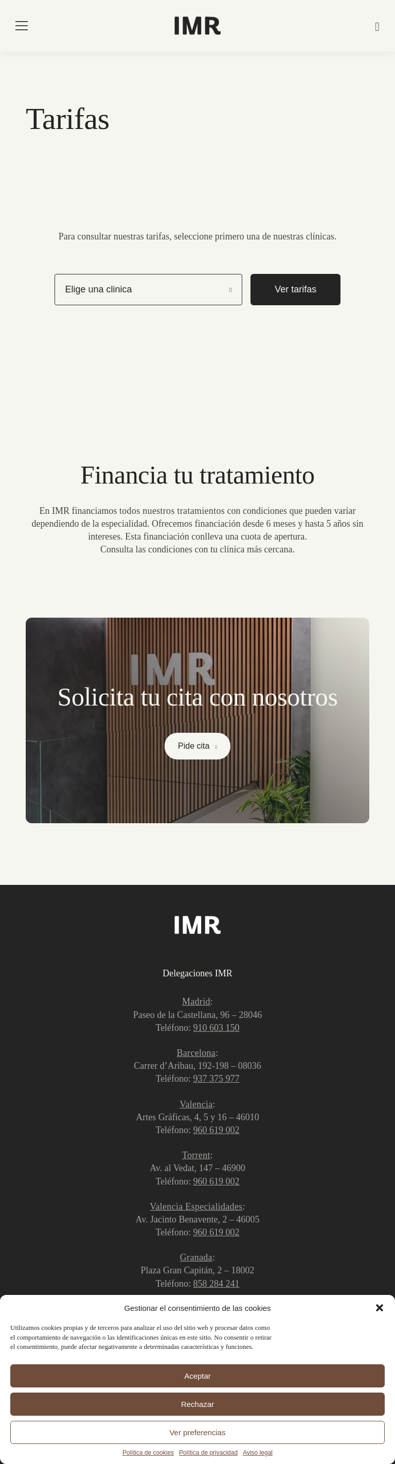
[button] (379, 1308)
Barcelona (196, 1053)
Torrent (196, 1155)
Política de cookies (148, 1452)
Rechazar (197, 1404)
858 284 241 (216, 1283)
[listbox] (149, 289)
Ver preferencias (197, 1432)
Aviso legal (258, 1452)
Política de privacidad (208, 1452)
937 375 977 (216, 1078)
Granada (196, 1257)
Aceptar (197, 1376)
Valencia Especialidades (196, 1206)
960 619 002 (216, 1130)
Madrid (196, 1001)
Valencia (195, 1104)
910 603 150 (216, 1028)
